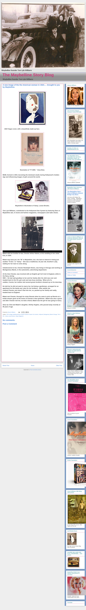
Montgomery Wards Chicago (50, 314)
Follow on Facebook (72, 272)
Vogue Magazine (19, 316)
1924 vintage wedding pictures (13, 314)
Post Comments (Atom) (35, 369)
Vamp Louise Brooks (10, 316)
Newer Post (6, 365)
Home (32, 365)
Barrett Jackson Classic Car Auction (29, 314)
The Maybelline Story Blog (28, 75)
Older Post (59, 365)
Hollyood (41, 314)
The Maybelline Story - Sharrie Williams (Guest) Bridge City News (75, 193)
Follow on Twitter (71, 275)
